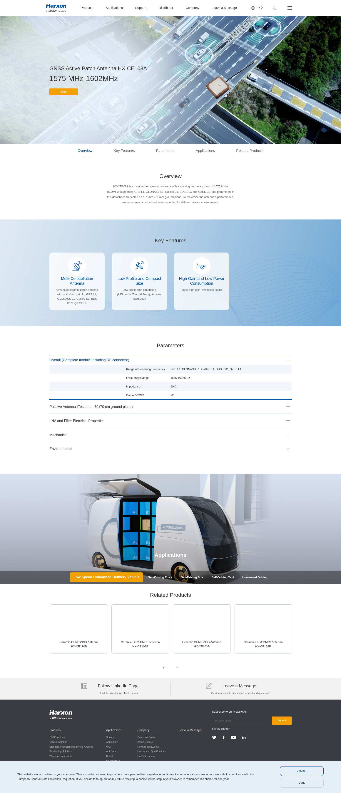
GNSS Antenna (57, 737)
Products (87, 8)
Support (140, 8)
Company (192, 8)
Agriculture (111, 741)
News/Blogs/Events (146, 746)
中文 (260, 8)
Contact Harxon (144, 756)
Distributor (166, 8)
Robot (108, 756)
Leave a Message (224, 8)
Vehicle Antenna (58, 741)
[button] (274, 8)
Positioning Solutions (60, 751)
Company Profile (145, 737)
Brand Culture (143, 741)
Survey (109, 737)
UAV (107, 746)
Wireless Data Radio (60, 756)
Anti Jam (110, 751)
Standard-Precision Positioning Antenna (71, 746)
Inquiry (63, 93)
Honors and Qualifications (150, 751)
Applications (114, 8)
